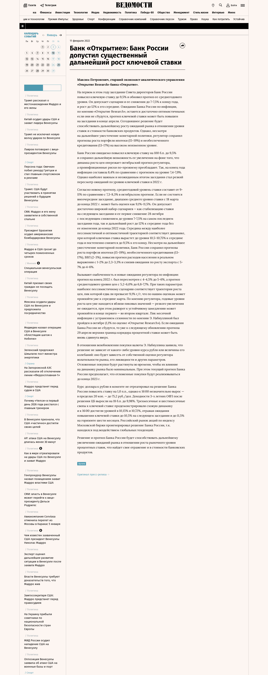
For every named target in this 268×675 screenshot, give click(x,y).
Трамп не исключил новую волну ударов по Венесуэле (42, 136)
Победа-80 (147, 12)
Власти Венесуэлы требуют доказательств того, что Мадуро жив (42, 580)
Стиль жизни (200, 12)
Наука (205, 19)
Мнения (232, 12)
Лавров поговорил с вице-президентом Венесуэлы (41, 151)
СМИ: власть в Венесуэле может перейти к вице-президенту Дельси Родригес (40, 499)
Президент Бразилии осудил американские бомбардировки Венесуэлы (42, 234)
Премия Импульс (58, 19)
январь (52, 35)
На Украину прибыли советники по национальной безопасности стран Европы (38, 622)
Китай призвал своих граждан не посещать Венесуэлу (38, 286)
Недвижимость (112, 12)
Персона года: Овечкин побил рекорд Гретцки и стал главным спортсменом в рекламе (42, 172)
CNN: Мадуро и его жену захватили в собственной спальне (41, 215)
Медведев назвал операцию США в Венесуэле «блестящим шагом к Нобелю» (42, 333)
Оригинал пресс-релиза (93, 474)
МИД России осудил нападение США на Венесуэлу (37, 644)
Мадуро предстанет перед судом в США (41, 388)
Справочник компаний (132, 19)
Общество (163, 12)
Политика (131, 12)
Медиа (95, 12)
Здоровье (78, 19)
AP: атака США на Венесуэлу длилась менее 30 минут (42, 440)
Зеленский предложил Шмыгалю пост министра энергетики (40, 353)
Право (194, 19)
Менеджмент (181, 12)
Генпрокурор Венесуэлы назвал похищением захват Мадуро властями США (42, 479)
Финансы (46, 12)
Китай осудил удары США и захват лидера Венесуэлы (41, 121)
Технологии (81, 12)
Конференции (106, 19)
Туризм (182, 19)
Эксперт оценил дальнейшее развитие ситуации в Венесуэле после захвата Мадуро (42, 559)
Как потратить (221, 19)
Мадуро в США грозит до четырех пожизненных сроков (40, 253)
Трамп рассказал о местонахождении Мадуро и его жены (42, 104)
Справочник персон (162, 19)
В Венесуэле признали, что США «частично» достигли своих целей (42, 423)
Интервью (218, 12)
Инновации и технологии (29, 19)
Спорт (91, 19)
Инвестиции (62, 12)
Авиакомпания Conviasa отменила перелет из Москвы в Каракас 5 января (42, 520)
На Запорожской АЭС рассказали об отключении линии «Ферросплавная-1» (42, 371)
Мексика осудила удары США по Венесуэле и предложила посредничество (39, 307)
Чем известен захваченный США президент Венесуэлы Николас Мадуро (42, 539)
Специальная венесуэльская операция (42, 269)
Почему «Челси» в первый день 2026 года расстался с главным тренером (41, 404)
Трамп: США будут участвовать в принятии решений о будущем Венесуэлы (40, 194)
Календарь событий (31, 35)
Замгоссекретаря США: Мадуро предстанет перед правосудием (41, 599)
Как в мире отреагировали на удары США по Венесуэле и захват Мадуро (42, 457)
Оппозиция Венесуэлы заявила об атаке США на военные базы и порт (40, 663)
